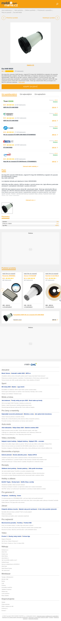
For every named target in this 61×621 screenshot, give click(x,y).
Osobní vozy (5, 554)
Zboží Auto (4, 566)
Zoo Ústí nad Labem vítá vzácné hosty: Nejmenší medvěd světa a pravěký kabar (21, 527)
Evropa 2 (4, 610)
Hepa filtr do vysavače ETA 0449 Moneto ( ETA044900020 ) (20, 161)
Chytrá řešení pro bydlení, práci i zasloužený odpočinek (15, 516)
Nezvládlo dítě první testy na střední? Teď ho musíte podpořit (17, 512)
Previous (2, 290)
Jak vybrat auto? (6, 570)
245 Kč (54, 147)
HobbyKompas (5, 562)
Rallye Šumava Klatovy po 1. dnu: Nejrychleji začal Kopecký (16, 434)
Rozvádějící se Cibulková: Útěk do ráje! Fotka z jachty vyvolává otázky (19, 389)
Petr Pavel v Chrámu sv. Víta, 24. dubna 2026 (13, 543)
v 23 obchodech (7, 307)
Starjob (3, 602)
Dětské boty (4, 591)
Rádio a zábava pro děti (7, 606)
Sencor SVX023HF (30, 276)
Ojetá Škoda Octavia (7, 568)
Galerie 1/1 (30, 65)
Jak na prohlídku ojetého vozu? (9, 560)
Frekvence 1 (5, 608)
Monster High (5, 579)
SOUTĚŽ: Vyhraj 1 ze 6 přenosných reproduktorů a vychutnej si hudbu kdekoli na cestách (24, 488)
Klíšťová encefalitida (7, 514)
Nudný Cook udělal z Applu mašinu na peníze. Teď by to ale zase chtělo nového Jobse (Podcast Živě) (27, 444)
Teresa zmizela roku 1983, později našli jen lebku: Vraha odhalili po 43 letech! (21, 380)
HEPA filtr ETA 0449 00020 (10, 107)
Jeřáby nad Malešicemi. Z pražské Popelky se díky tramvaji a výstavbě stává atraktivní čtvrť (24, 459)
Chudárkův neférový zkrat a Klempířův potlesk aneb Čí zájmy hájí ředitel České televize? (23, 376)
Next (58, 290)
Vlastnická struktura (33, 618)
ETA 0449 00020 (7, 147)
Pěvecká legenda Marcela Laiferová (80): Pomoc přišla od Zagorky (18, 407)
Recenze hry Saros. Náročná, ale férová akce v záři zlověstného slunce (19, 529)
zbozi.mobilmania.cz (7, 10)
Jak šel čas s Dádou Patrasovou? (10, 541)
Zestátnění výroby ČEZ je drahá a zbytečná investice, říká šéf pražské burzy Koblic (22, 457)
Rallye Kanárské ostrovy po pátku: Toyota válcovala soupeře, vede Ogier (19, 430)
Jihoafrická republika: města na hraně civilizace (13, 484)
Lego (3, 583)
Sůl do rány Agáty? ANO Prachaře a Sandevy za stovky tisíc (16, 403)
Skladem (55, 101)
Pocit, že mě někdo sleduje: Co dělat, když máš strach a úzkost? (17, 525)
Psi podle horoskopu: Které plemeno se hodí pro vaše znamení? (17, 421)
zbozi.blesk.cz (5, 558)
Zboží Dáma (5, 556)
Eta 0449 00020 (7, 69)
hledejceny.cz (5, 549)
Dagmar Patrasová (6, 539)
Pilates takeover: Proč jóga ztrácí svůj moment (13, 502)
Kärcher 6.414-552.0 (52, 276)
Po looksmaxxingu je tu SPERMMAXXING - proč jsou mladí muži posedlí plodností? (22, 498)
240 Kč (54, 161)
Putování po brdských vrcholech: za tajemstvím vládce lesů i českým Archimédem (22, 486)
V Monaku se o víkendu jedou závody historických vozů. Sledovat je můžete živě (21, 432)
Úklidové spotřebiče (30, 10)
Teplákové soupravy (6, 589)
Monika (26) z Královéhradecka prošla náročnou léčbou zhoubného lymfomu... (21, 418)
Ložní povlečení (5, 593)
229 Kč (54, 107)
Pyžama (4, 585)
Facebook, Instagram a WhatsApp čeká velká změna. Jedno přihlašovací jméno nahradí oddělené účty (27, 448)
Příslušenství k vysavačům (44, 10)
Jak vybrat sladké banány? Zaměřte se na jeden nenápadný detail (18, 471)
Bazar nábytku (5, 595)
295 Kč (54, 134)
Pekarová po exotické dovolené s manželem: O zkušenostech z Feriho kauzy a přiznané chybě (25, 378)
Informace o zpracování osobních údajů (38, 617)
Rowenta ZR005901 (8, 276)
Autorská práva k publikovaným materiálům (47, 616)
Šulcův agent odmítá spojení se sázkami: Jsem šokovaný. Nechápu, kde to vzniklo (22, 391)
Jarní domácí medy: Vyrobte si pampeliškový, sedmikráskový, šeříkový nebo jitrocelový (23, 473)
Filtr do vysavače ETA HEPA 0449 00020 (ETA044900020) (19, 134)
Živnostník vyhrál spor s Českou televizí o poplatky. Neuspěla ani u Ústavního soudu (22, 461)
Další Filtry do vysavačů (8, 273)
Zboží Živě (4, 552)
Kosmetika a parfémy (7, 587)
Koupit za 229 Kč (30, 86)
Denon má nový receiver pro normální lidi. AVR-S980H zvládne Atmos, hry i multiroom (23, 446)
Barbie (3, 581)
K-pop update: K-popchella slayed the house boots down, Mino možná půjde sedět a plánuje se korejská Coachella (30, 500)
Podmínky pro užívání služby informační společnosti (15, 617)
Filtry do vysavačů (6, 12)
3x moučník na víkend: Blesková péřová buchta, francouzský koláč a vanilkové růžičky (23, 475)
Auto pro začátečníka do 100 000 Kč (10, 564)
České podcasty (5, 604)
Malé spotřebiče (18, 10)
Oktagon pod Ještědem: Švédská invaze (12, 393)
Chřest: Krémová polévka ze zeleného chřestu (13, 416)
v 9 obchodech (28, 307)
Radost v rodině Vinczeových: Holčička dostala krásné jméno (17, 405)
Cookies (51, 617)
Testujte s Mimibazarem (7, 577)
